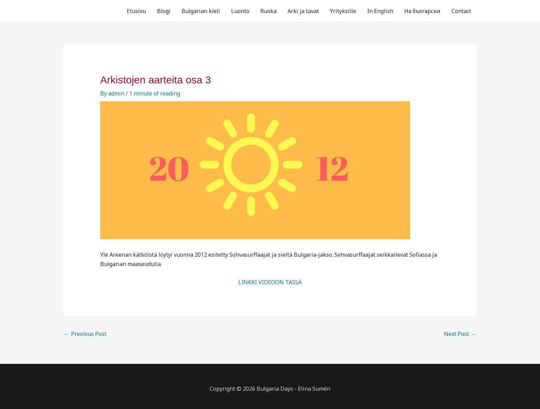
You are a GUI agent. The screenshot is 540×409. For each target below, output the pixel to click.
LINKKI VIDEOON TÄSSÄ (270, 282)
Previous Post (85, 334)
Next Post (460, 334)
